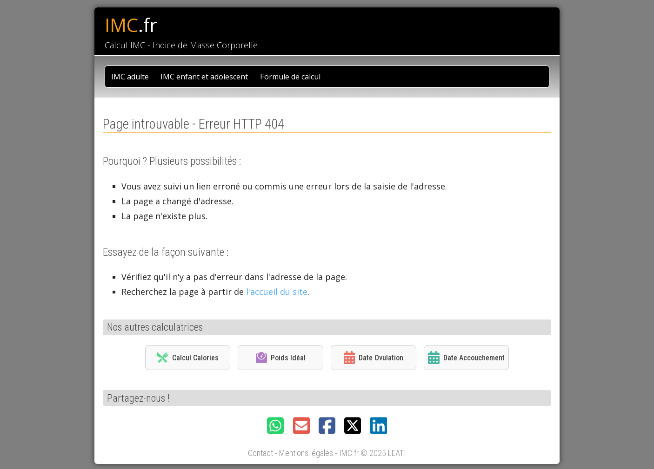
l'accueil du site (276, 291)
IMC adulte (130, 77)
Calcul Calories (187, 357)
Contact (260, 453)
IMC (131, 25)
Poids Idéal (281, 357)
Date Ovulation (373, 357)
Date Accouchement (466, 357)
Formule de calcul (290, 77)
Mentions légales (306, 453)
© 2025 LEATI (383, 453)
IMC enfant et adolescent (204, 77)
